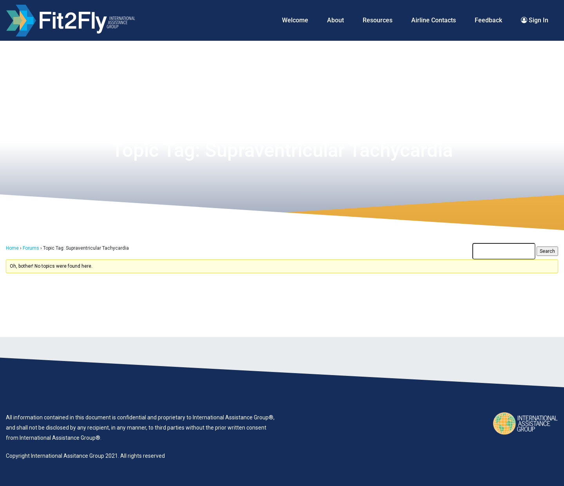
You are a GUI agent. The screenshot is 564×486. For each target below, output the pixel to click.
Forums (31, 248)
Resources (377, 20)
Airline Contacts (433, 20)
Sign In (534, 20)
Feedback (488, 20)
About (335, 20)
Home (12, 248)
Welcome (295, 20)
